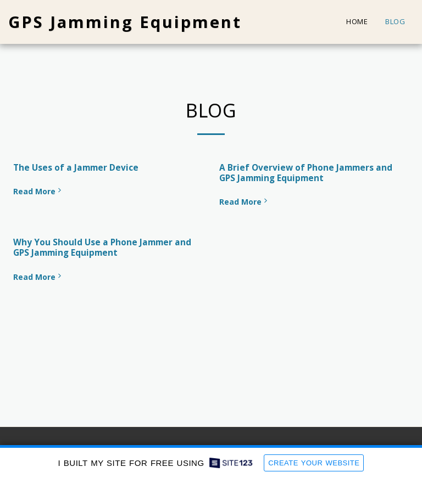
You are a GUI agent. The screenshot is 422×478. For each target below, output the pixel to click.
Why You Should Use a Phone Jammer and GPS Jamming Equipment (102, 247)
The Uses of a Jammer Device (75, 167)
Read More (38, 191)
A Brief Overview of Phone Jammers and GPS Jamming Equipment (305, 173)
